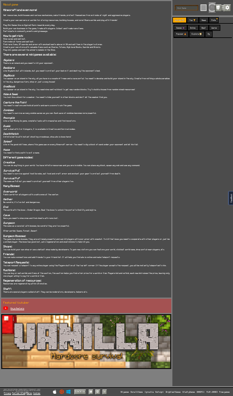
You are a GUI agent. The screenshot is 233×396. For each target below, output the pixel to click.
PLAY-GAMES (212, 392)
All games (125, 392)
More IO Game (137, 392)
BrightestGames (173, 392)
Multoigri (159, 392)
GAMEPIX (200, 392)
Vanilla (80, 391)
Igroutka (149, 392)
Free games (224, 392)
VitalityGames (188, 392)
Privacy (7, 393)
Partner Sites (18, 393)
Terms (29, 393)
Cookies (36, 393)
